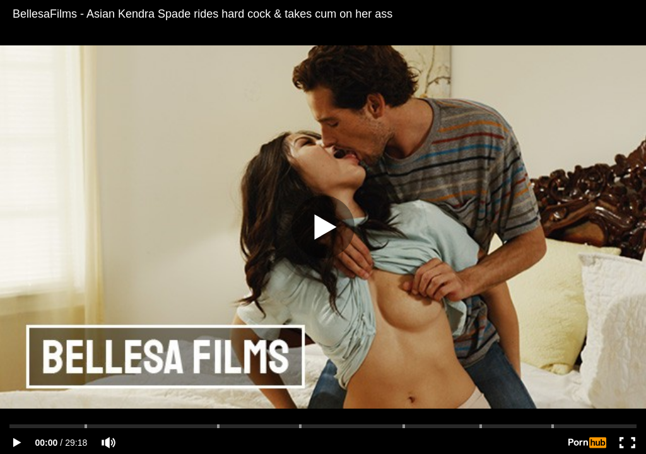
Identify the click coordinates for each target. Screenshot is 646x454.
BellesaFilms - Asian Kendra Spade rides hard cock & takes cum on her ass (202, 14)
